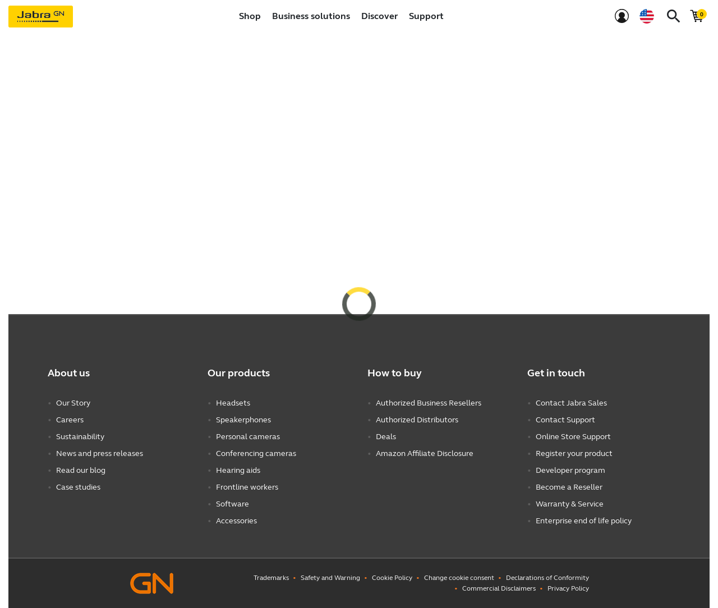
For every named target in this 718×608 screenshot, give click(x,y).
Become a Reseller (569, 487)
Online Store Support (573, 436)
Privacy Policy (568, 588)
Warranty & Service (570, 504)
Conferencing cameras (256, 453)
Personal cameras (248, 436)
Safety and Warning (330, 578)
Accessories (236, 521)
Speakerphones (243, 420)
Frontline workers (247, 487)
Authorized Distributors (417, 420)
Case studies (78, 487)
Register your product (574, 453)
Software (232, 504)
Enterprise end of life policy (584, 521)
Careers (70, 420)
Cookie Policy (392, 578)
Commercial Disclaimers (499, 588)
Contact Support (565, 420)
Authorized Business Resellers (428, 403)
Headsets (233, 403)
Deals (386, 436)
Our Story (73, 403)
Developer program (570, 470)
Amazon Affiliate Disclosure (424, 453)
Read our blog (80, 470)
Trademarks (271, 578)
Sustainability (80, 436)
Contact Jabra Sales (571, 403)
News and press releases (99, 453)
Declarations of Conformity (547, 578)
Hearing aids (238, 470)
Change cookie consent (459, 578)
